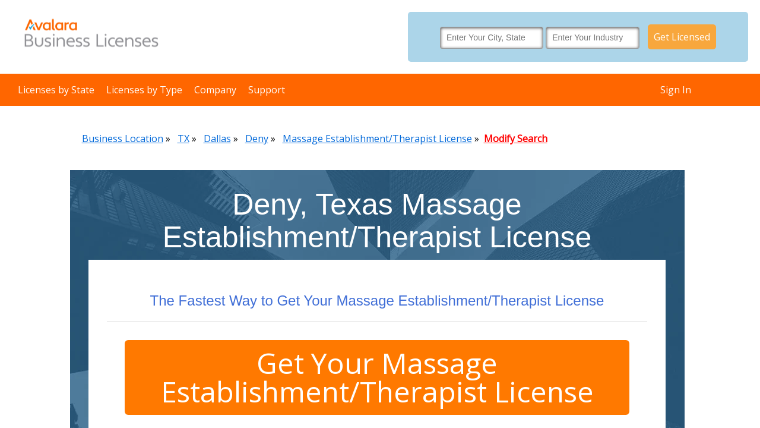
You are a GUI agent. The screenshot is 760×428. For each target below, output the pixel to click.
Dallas (217, 138)
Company (215, 89)
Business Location (122, 138)
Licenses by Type (144, 89)
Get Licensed (682, 36)
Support (266, 89)
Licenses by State (56, 89)
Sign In (675, 89)
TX (183, 138)
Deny (256, 138)
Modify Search (515, 138)
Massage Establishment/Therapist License (377, 138)
